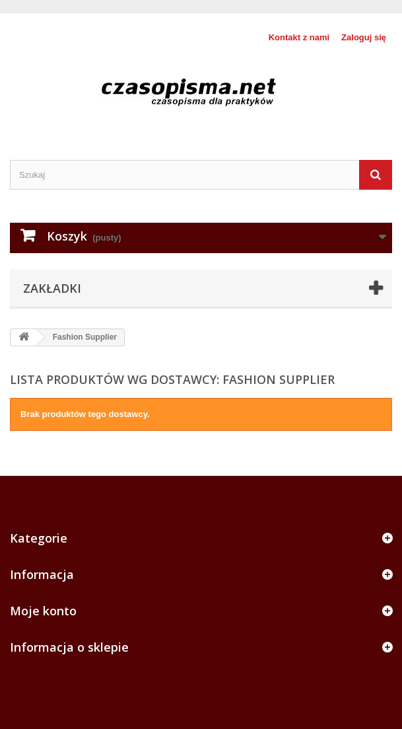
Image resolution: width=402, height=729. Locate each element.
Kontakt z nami (299, 37)
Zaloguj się (363, 37)
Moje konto (43, 611)
